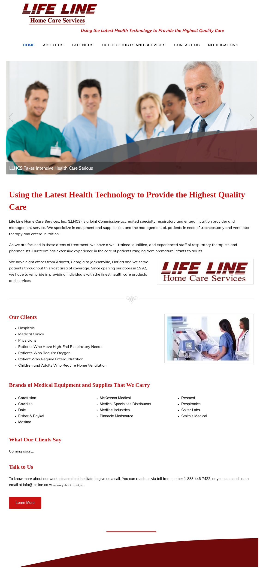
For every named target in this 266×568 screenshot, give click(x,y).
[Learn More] (25, 503)
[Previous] (11, 117)
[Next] (252, 117)
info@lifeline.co (35, 485)
